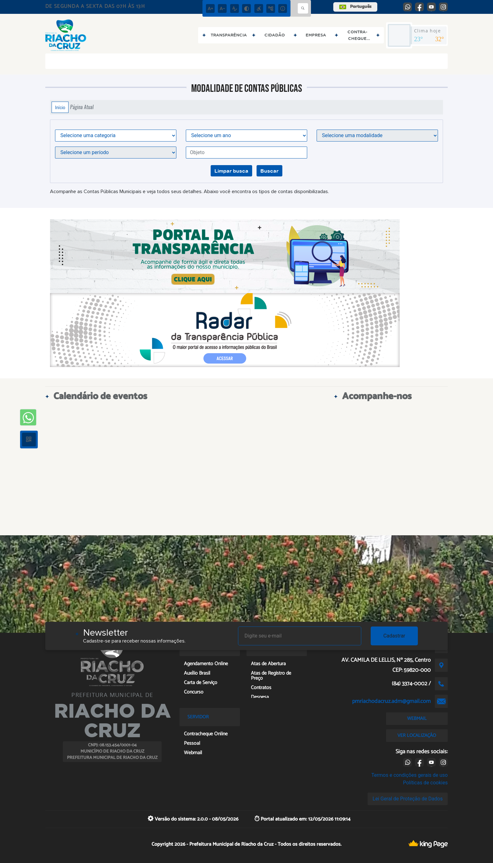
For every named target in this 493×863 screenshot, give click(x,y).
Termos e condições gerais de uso (409, 775)
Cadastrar (394, 636)
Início (60, 107)
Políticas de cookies (425, 783)
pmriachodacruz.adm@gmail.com (391, 701)
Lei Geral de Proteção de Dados (408, 799)
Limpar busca (231, 171)
